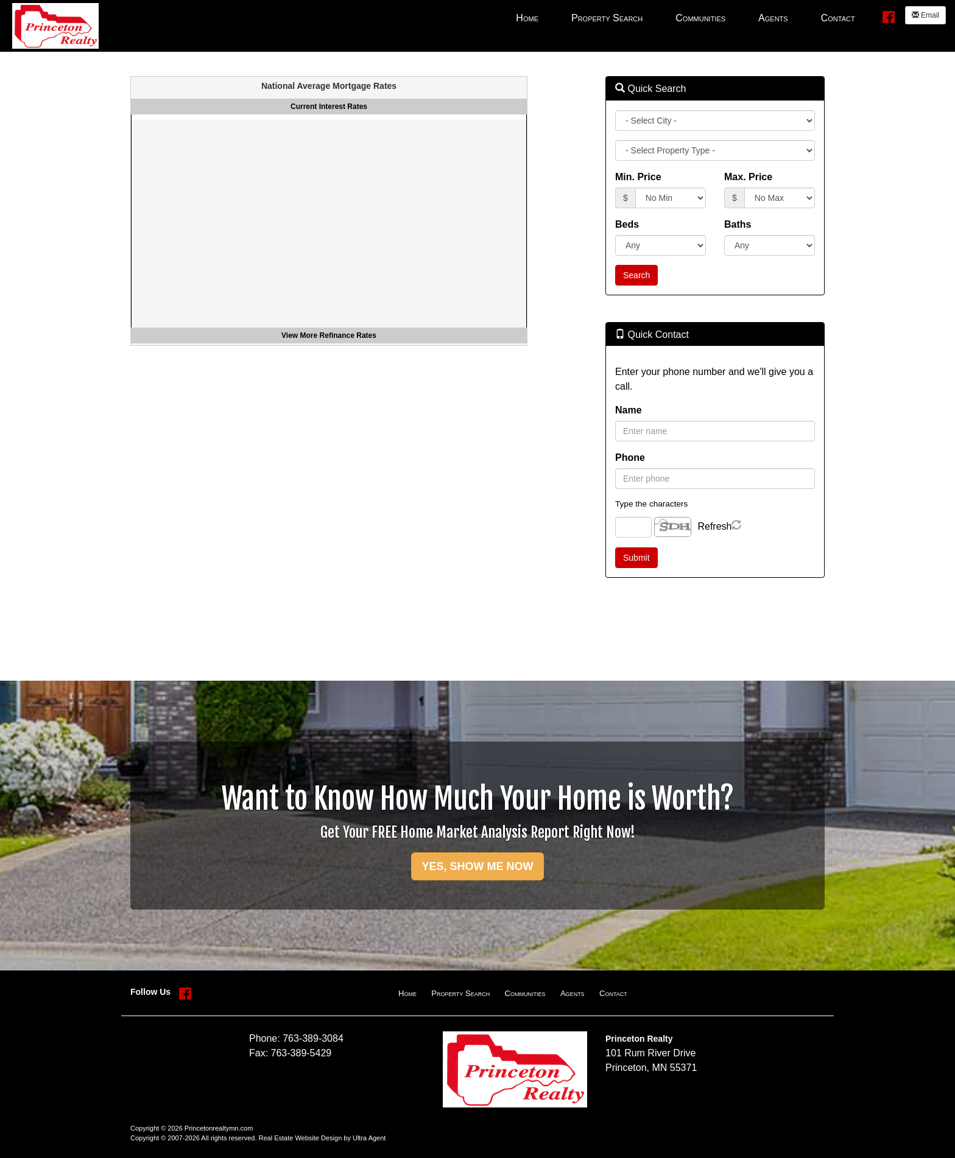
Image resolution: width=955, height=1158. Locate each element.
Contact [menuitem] (838, 18)
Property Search (460, 993)
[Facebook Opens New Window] (888, 16)
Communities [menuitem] (700, 18)
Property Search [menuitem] (607, 18)
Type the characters (651, 503)
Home (407, 993)
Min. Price (638, 177)
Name (628, 410)
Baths (737, 224)
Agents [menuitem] (773, 18)
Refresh (714, 526)
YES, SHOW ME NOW (477, 866)
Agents (572, 993)
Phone (630, 457)
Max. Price (748, 177)
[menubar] (685, 17)
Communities (525, 993)
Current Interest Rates (329, 106)
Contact (613, 993)
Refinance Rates (348, 335)
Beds (627, 224)
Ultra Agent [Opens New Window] (369, 1138)
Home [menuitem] (527, 18)
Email (925, 15)
